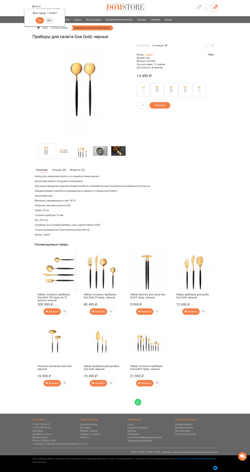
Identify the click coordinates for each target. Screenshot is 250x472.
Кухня (66, 19)
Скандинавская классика (119, 19)
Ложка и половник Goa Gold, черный (55, 368)
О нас (130, 424)
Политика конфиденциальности (144, 437)
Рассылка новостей (185, 434)
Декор (77, 19)
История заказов (184, 427)
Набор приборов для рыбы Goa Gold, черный (192, 296)
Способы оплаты (89, 424)
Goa (148, 58)
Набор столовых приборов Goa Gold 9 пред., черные (146, 368)
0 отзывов (157, 45)
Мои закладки (182, 431)
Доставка (85, 427)
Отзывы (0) (59, 169)
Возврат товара (88, 431)
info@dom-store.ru (42, 434)
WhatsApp (37, 431)
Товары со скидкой (90, 434)
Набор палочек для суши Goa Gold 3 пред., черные (147, 296)
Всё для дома (93, 19)
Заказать (160, 105)
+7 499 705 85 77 (41, 424)
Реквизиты (133, 434)
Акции (168, 19)
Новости (84, 437)
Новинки (155, 19)
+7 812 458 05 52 (41, 427)
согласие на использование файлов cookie (194, 459)
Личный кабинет (184, 424)
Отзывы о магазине (137, 427)
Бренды (142, 19)
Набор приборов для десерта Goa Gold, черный (101, 368)
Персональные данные (139, 440)
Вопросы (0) (77, 169)
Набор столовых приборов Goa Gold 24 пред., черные (100, 296)
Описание (42, 169)
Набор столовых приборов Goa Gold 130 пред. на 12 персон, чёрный (54, 297)
